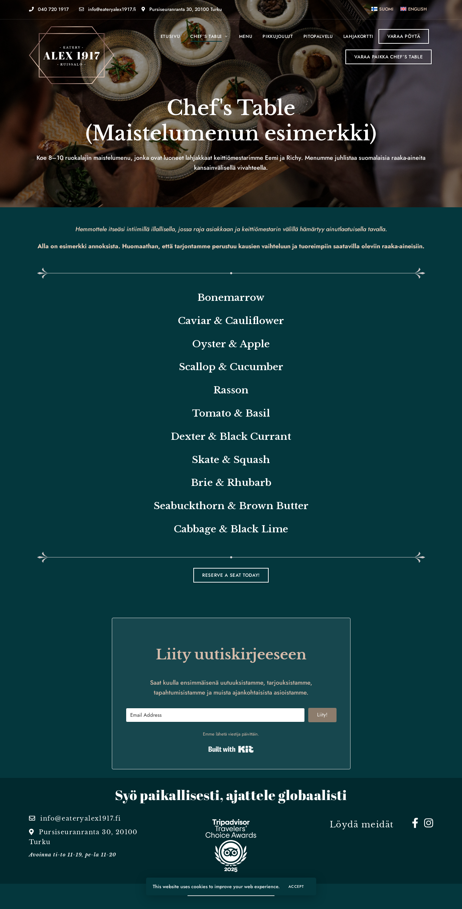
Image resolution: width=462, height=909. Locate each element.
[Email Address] (215, 715)
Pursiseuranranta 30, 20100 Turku (181, 9)
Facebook (415, 823)
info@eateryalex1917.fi (107, 9)
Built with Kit (231, 749)
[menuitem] (382, 8)
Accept (296, 886)
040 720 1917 (49, 9)
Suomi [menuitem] (386, 9)
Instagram (428, 823)
